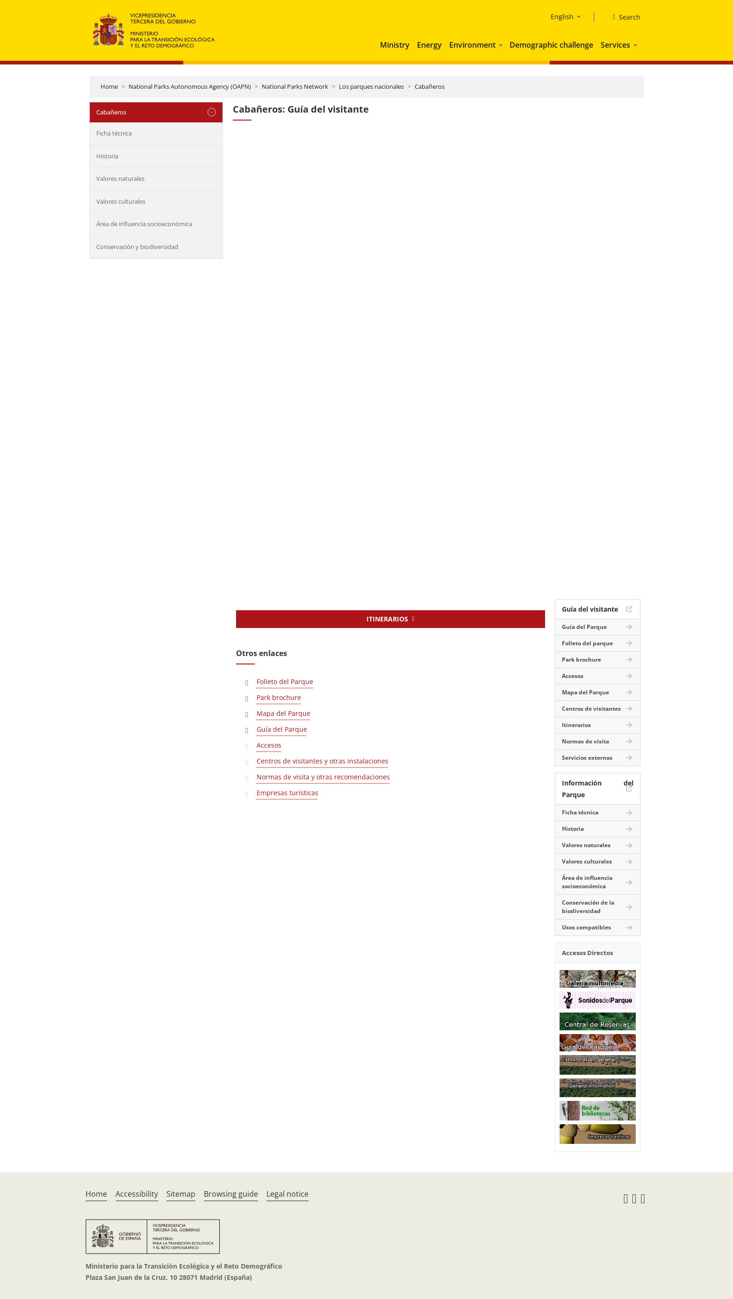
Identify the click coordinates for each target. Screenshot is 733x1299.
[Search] (622, 17)
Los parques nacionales (371, 86)
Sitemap (180, 1194)
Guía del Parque (282, 729)
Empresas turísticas (287, 792)
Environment (472, 45)
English (562, 16)
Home (109, 86)
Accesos (269, 745)
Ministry (395, 45)
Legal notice (287, 1194)
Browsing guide (231, 1194)
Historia (107, 156)
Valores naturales (120, 178)
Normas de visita (585, 741)
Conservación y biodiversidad (137, 247)
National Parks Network (295, 86)
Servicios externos (587, 758)
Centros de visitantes (591, 709)
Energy (429, 45)
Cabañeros (430, 86)
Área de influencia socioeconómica (144, 224)
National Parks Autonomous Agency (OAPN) (190, 86)
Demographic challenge (551, 45)
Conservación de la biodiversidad (588, 907)
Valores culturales (120, 201)
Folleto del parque (587, 643)
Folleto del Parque (285, 681)
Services (615, 45)
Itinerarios (576, 725)
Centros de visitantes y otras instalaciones (322, 761)
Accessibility (136, 1194)
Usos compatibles (586, 927)
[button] (501, 45)
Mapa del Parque (283, 713)
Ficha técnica (114, 133)
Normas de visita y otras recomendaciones (323, 776)
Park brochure (279, 697)
